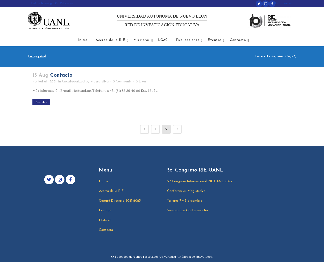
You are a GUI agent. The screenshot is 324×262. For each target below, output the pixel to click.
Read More (41, 102)
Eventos (105, 210)
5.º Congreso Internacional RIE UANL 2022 (199, 181)
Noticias (105, 220)
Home (259, 56)
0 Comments (122, 81)
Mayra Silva (99, 81)
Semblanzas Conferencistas (187, 210)
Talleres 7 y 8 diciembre (184, 200)
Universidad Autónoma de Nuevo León (185, 256)
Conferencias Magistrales (186, 191)
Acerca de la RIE (111, 191)
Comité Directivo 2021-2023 (120, 200)
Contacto (61, 75)
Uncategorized (73, 81)
